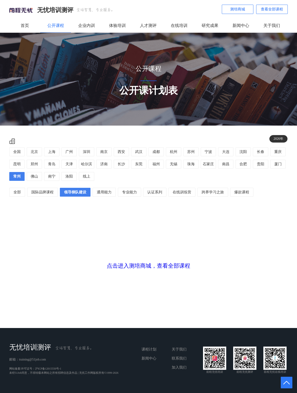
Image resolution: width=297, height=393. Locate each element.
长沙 (121, 164)
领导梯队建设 (75, 192)
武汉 (138, 152)
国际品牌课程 (42, 192)
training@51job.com (32, 359)
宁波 (208, 152)
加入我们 (179, 367)
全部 (17, 192)
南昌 (225, 164)
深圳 (86, 152)
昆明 (17, 164)
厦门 (278, 164)
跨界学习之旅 (213, 192)
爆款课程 (241, 192)
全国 (17, 152)
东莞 (138, 164)
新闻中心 (240, 25)
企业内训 (86, 25)
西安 (121, 152)
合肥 (243, 164)
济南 (104, 164)
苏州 (191, 152)
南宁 (51, 176)
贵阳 (260, 164)
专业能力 (129, 192)
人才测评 (148, 25)
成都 (156, 152)
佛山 (34, 176)
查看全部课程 (272, 9)
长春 (260, 152)
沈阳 (243, 152)
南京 (104, 152)
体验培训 (117, 25)
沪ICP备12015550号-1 (48, 368)
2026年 (278, 138)
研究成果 (210, 25)
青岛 (51, 164)
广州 (69, 152)
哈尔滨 (86, 164)
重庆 (278, 152)
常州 (17, 176)
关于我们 (271, 25)
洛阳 (69, 176)
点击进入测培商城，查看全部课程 (148, 266)
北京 (34, 152)
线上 (86, 176)
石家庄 (208, 164)
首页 (25, 25)
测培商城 (237, 9)
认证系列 (154, 192)
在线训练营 (182, 192)
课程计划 (149, 349)
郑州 (34, 164)
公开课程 (55, 25)
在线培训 (179, 25)
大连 (225, 152)
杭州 (173, 152)
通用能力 (104, 192)
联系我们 (179, 358)
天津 (69, 164)
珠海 (191, 164)
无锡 (173, 164)
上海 (51, 152)
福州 (156, 164)
